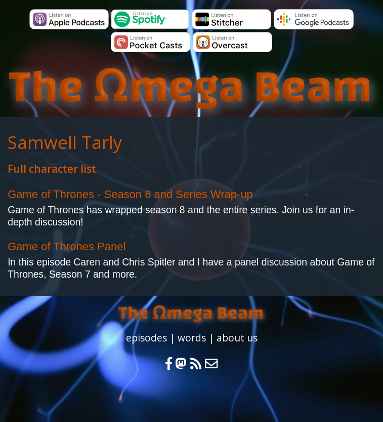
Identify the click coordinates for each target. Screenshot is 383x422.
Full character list (52, 169)
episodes (146, 337)
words (192, 337)
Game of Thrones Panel (66, 246)
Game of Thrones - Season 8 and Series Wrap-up (130, 194)
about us (237, 337)
